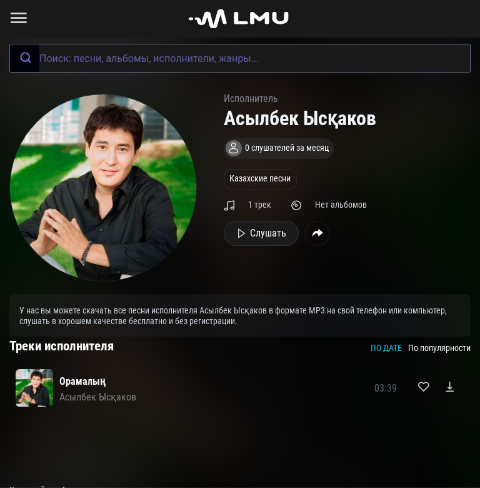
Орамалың (82, 381)
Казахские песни (260, 178)
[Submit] (24, 58)
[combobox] (240, 58)
